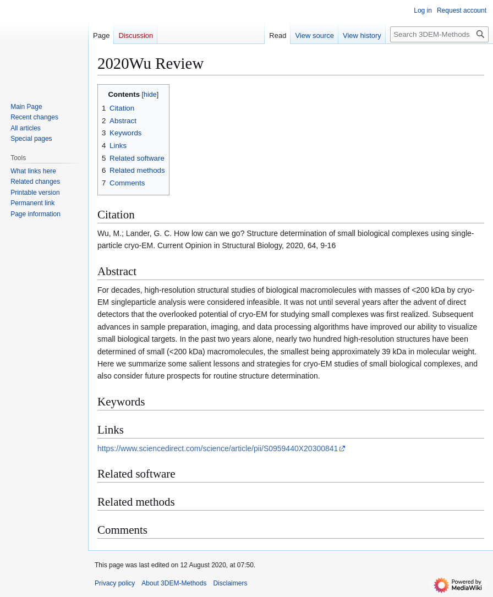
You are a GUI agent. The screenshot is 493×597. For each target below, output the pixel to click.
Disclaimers (230, 583)
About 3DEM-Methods (173, 583)
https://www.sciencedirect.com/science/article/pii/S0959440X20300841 (217, 448)
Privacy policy (115, 583)
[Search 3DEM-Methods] (439, 34)
